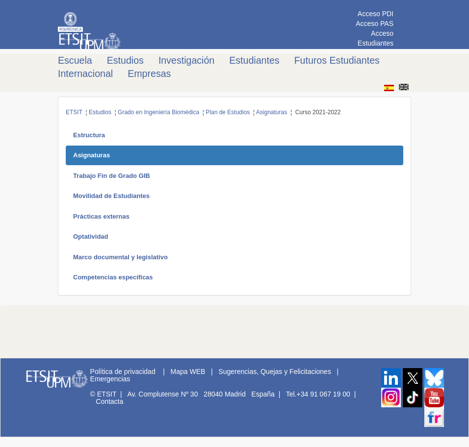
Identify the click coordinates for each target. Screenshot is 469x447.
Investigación (186, 60)
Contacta (109, 401)
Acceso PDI (375, 14)
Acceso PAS (374, 23)
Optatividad (90, 236)
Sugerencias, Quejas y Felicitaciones (274, 371)
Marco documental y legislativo (120, 257)
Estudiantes (254, 60)
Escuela (75, 60)
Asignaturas (271, 112)
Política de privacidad (123, 371)
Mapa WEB (188, 371)
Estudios (125, 60)
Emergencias (110, 379)
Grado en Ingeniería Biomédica (158, 112)
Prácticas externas (101, 216)
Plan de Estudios (228, 112)
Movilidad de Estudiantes (111, 195)
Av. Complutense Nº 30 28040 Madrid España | (206, 394)
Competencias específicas (113, 277)
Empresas (149, 73)
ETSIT (74, 112)
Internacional (85, 73)
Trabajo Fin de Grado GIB (111, 175)
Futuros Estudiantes (337, 60)
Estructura (89, 135)
